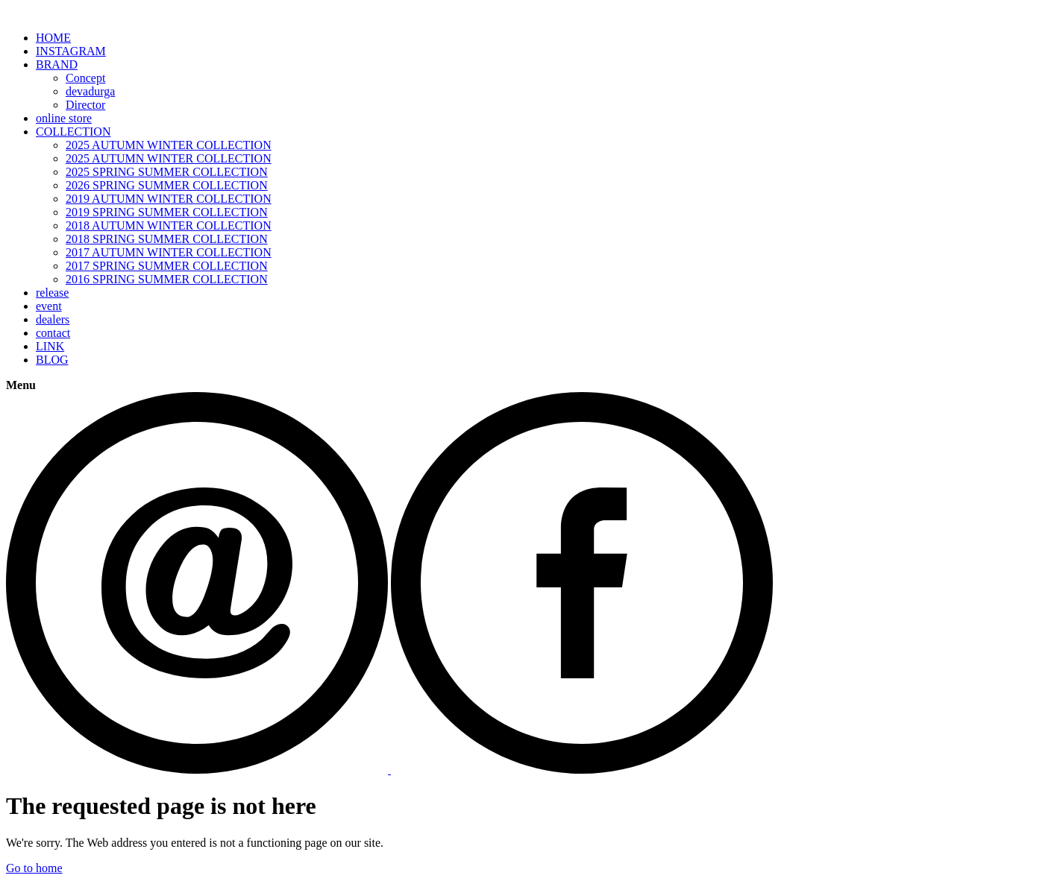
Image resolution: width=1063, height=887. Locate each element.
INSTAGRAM (71, 51)
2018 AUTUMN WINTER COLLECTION (169, 225)
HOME (53, 37)
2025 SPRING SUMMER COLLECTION (167, 171)
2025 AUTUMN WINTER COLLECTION (169, 145)
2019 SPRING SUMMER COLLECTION (167, 212)
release (52, 292)
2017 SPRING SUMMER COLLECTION (167, 265)
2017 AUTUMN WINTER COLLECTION (169, 252)
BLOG (52, 359)
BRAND (57, 64)
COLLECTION (73, 131)
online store (64, 118)
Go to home (34, 868)
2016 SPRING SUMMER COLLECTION (167, 279)
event (49, 306)
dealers (52, 319)
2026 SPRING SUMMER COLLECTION (167, 185)
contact (53, 332)
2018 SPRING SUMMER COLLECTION (167, 239)
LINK (50, 346)
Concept (85, 78)
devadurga (90, 91)
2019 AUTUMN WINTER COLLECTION (169, 198)
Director (85, 104)
